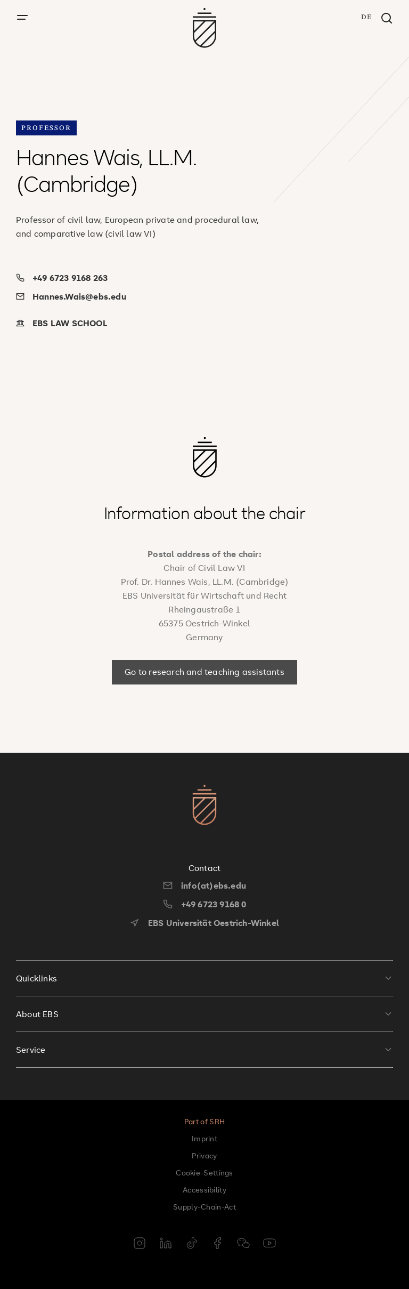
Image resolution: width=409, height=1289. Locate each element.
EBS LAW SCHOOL (62, 323)
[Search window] (386, 19)
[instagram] (139, 1244)
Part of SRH (204, 1121)
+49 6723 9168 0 (205, 904)
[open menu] (22, 18)
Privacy (204, 1155)
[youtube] (269, 1244)
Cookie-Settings (204, 1172)
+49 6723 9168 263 (62, 277)
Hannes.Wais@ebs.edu (71, 296)
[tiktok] (191, 1244)
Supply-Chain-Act (204, 1207)
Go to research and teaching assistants (204, 672)
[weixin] (243, 1244)
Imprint (204, 1138)
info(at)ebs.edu (204, 885)
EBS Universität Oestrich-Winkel (204, 922)
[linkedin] (165, 1244)
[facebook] (217, 1244)
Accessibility (204, 1190)
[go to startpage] (205, 28)
